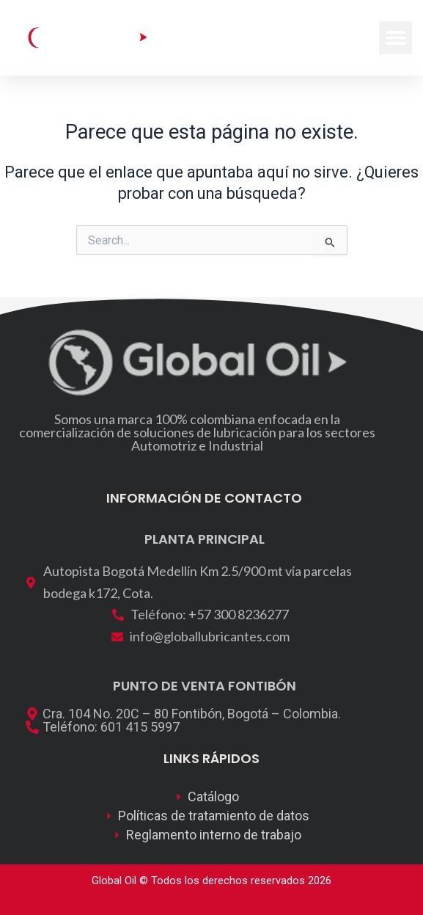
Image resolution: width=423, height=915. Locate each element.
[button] (395, 37)
